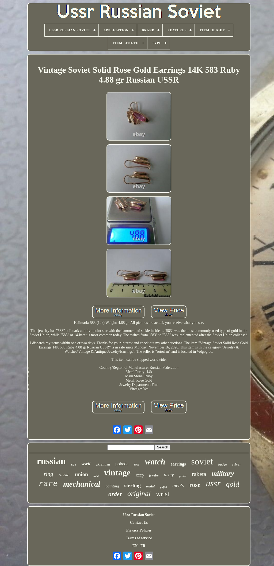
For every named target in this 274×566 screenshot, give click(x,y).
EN (135, 546)
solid (95, 476)
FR (143, 546)
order (115, 494)
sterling (132, 485)
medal (150, 486)
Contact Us (139, 523)
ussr (213, 483)
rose (194, 484)
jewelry (153, 475)
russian (51, 461)
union (81, 474)
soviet (202, 461)
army (169, 474)
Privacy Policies (138, 530)
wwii (85, 463)
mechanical (81, 484)
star (137, 464)
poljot (163, 487)
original (139, 494)
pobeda (121, 463)
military (223, 473)
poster (183, 476)
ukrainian (103, 464)
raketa (199, 474)
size (73, 464)
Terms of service (139, 538)
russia (64, 474)
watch (155, 461)
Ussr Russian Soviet (139, 515)
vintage (117, 472)
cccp (140, 475)
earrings (178, 464)
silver (236, 464)
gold (232, 484)
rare (48, 484)
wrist (162, 494)
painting (112, 486)
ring (48, 474)
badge (222, 464)
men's (178, 485)
